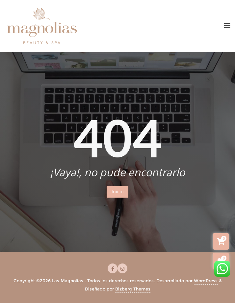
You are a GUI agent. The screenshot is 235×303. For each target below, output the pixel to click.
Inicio (117, 191)
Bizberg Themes (132, 288)
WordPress (206, 280)
